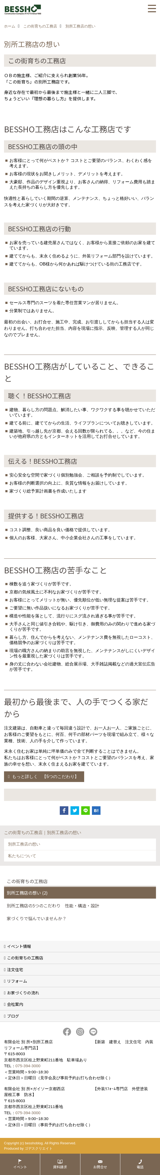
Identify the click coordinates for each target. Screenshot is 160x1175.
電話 (140, 1166)
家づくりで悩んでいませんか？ (36, 918)
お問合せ (100, 1166)
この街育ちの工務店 (25, 957)
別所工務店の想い (24, 844)
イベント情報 (19, 946)
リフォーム (17, 981)
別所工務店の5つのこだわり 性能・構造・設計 (53, 905)
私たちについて (22, 856)
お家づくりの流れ (23, 992)
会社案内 (15, 1004)
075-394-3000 (28, 1065)
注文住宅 (15, 969)
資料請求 (60, 1166)
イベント (20, 1166)
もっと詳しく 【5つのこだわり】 (45, 776)
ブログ (13, 1016)
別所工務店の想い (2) (27, 893)
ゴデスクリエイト (39, 1148)
